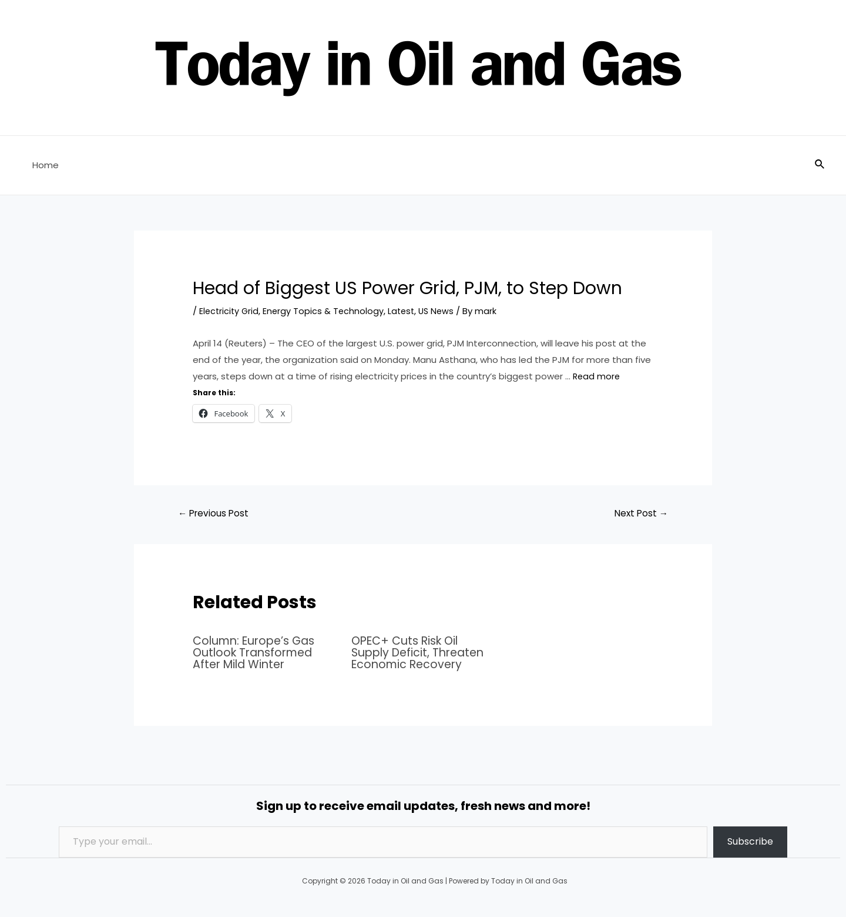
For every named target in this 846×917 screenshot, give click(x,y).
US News (442, 311)
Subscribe (750, 842)
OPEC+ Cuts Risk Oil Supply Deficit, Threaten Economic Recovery (421, 653)
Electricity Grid (230, 311)
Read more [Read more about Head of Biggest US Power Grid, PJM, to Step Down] (597, 376)
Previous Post (215, 514)
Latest (405, 311)
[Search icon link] (820, 165)
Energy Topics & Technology (326, 311)
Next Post (639, 514)
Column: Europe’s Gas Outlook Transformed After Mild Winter (258, 653)
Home (42, 165)
